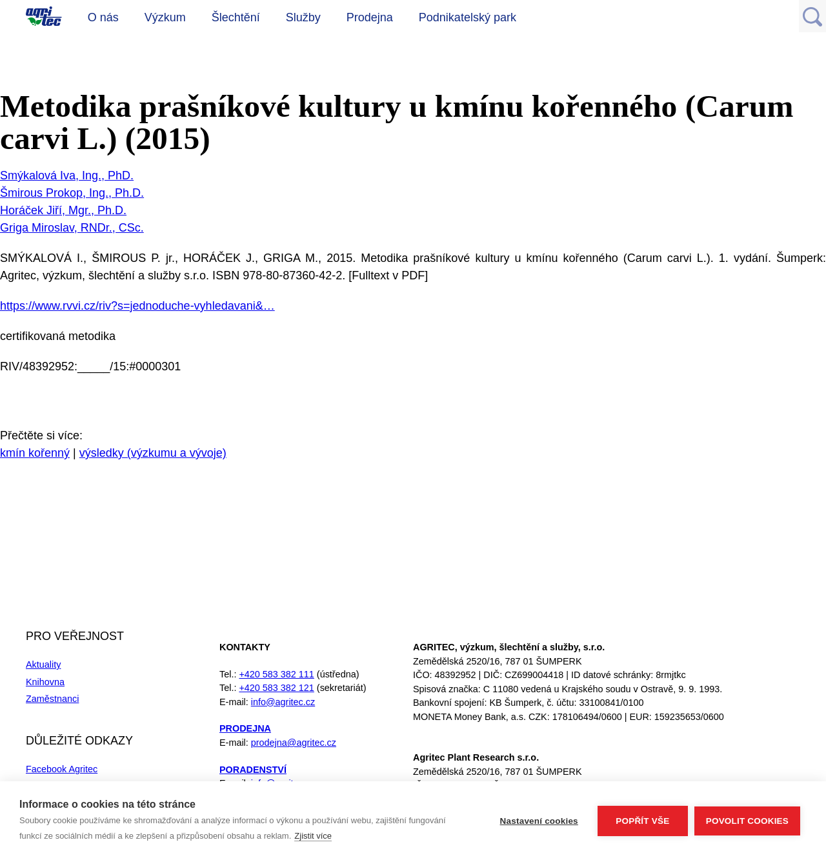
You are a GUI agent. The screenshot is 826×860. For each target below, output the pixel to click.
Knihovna (45, 682)
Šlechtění (236, 17)
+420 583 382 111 (276, 674)
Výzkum (165, 17)
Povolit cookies (747, 821)
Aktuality (43, 664)
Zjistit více (313, 836)
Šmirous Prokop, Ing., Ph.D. (72, 192)
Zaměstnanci (52, 699)
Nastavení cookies (539, 821)
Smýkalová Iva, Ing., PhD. (67, 175)
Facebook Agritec (61, 769)
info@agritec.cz (283, 702)
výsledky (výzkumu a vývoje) (153, 452)
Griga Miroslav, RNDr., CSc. (72, 227)
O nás (103, 17)
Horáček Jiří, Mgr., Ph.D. (63, 210)
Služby (303, 17)
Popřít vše (642, 821)
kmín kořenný (35, 452)
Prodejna (370, 17)
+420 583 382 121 (276, 688)
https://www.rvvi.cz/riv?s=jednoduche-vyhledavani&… (137, 305)
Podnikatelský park (467, 17)
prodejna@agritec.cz (293, 742)
